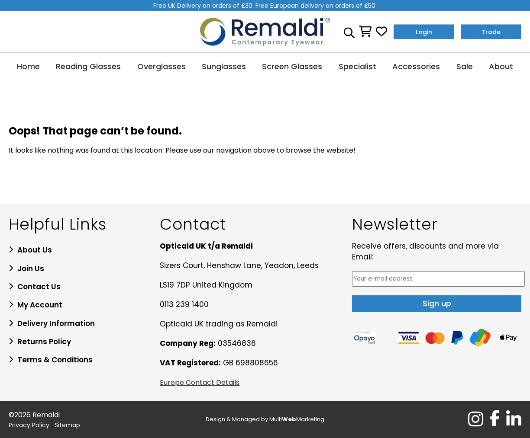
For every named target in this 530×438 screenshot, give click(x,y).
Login (424, 31)
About (501, 66)
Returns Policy (44, 341)
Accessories (416, 66)
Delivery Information (56, 323)
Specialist (357, 66)
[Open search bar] (349, 31)
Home (28, 66)
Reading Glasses (88, 66)
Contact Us (39, 286)
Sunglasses (224, 66)
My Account (39, 305)
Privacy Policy (29, 425)
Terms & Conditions (55, 360)
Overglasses (161, 66)
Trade (491, 31)
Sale (464, 66)
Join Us (30, 268)
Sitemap (67, 425)
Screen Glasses (292, 66)
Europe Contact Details (199, 382)
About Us (34, 250)
